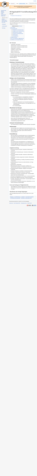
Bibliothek (2, 11)
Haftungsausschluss (24, 203)
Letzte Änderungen (4, 21)
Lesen (17, 3)
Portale (2, 13)
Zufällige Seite (3, 15)
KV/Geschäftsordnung (18, 15)
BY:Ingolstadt (13, 15)
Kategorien (2, 12)
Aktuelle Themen (4, 20)
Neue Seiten (3, 22)
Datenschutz (11, 203)
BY (9, 3)
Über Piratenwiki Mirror (17, 203)
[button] (5, 17)
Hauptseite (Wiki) (3, 10)
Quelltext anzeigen (22, 3)
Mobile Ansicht (29, 203)
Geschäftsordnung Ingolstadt (15, 198)
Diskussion (12, 3)
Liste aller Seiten (3, 14)
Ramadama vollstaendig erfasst (26, 198)
